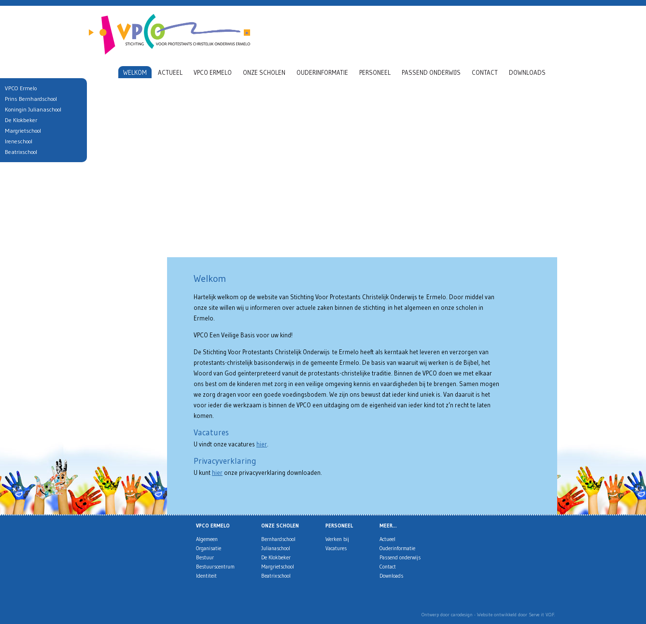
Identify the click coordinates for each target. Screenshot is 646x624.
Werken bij (337, 539)
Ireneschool (16, 141)
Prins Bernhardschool (29, 98)
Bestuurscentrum (215, 566)
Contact (485, 72)
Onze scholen (264, 72)
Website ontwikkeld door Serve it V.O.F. (516, 614)
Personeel (375, 72)
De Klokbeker (276, 557)
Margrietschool (277, 566)
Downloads (527, 72)
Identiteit (206, 575)
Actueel (170, 72)
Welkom (135, 72)
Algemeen (207, 539)
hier (261, 444)
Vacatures (336, 548)
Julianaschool (275, 548)
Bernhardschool (278, 539)
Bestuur (205, 557)
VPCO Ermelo (213, 72)
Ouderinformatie (322, 72)
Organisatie (208, 548)
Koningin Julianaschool (31, 109)
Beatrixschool (276, 575)
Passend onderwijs (431, 72)
